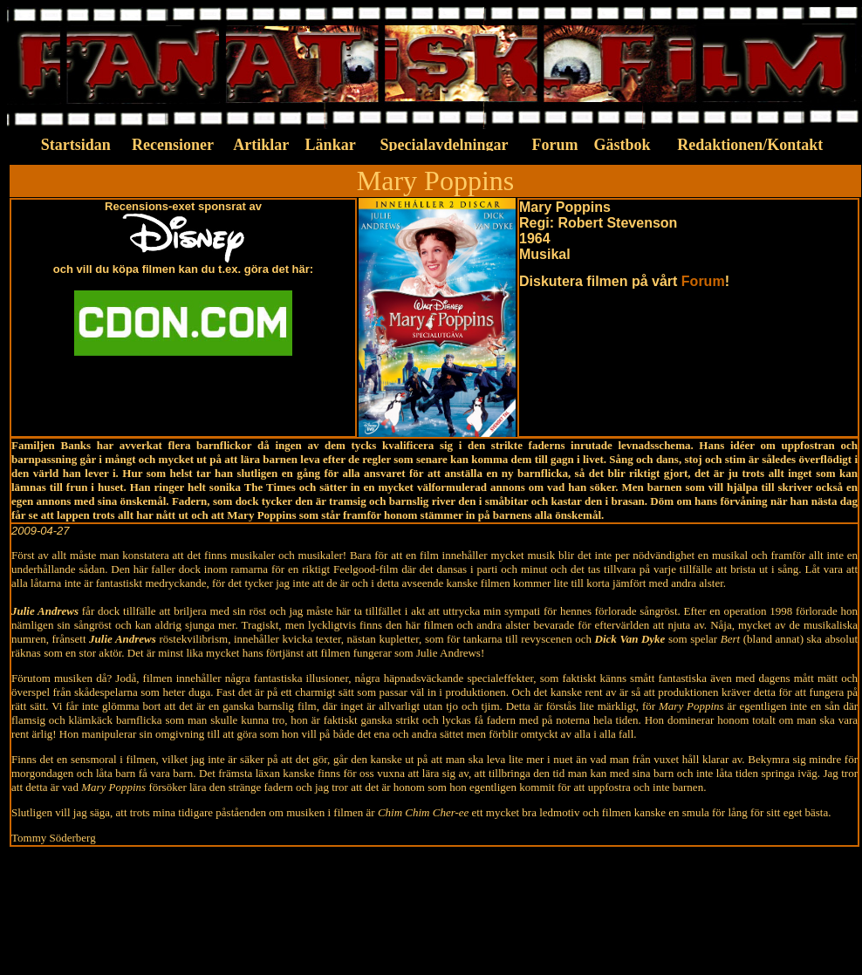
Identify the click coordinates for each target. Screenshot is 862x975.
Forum (703, 281)
